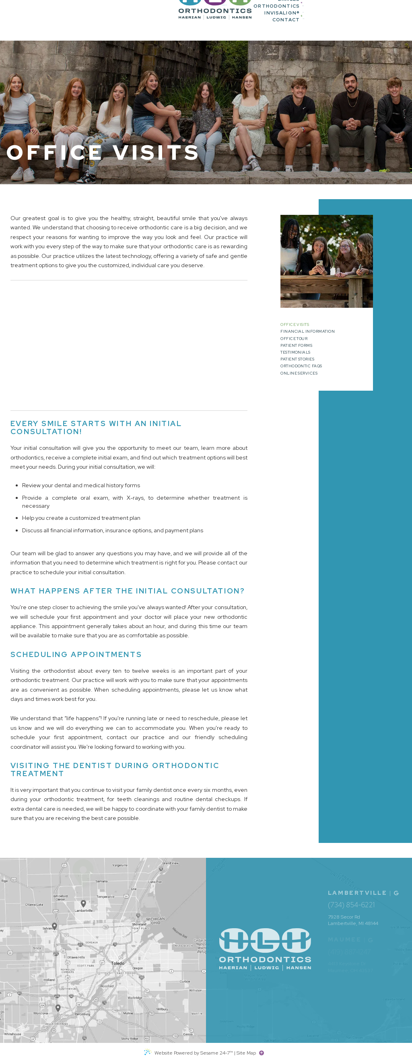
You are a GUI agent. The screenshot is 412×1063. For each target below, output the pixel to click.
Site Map (246, 1053)
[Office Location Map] (58, 1004)
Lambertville (357, 892)
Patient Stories (297, 359)
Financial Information (307, 332)
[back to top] (263, 1053)
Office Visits (294, 325)
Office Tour (293, 339)
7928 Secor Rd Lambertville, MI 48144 (353, 920)
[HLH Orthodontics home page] (50, 20)
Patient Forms (296, 346)
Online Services (298, 373)
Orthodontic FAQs (301, 366)
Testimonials (295, 352)
